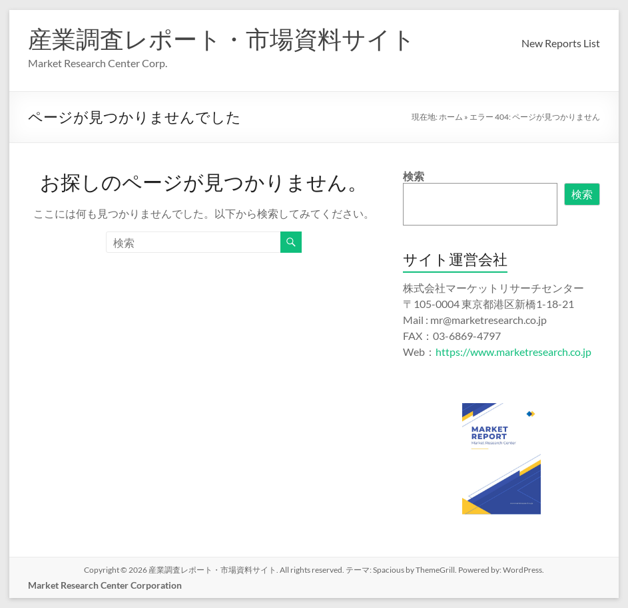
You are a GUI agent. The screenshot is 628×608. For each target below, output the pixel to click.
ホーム (451, 117)
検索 (413, 176)
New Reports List (560, 43)
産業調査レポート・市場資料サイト (222, 38)
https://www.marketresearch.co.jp (513, 351)
